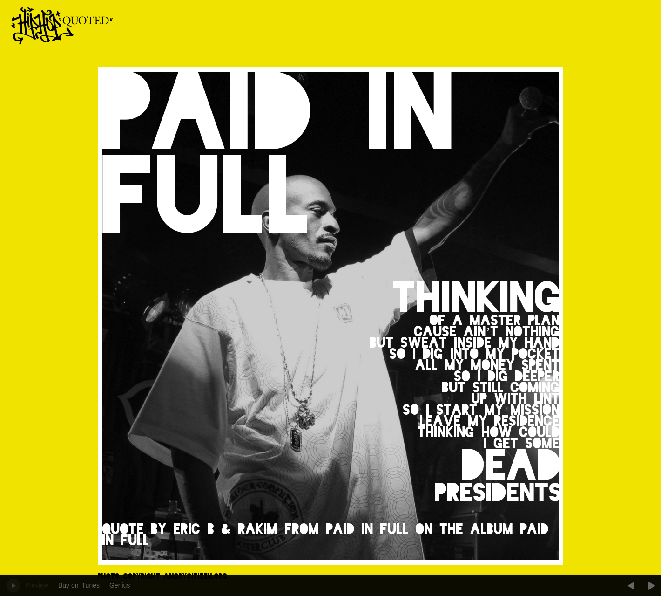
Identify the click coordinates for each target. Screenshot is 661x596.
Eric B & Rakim (226, 529)
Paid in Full (367, 529)
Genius (119, 585)
